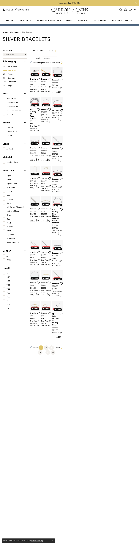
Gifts (69, 20)
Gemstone (8, 170)
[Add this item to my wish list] (63, 103)
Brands (6, 123)
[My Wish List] (130, 10)
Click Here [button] (77, 3)
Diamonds (25, 20)
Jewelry (5, 32)
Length (6, 268)
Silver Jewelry (15, 32)
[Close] (135, 3)
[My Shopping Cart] (135, 10)
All (97, 453)
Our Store (100, 20)
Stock (6, 144)
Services (83, 20)
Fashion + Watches (49, 20)
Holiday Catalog (123, 20)
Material (7, 157)
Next (132, 63)
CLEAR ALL (23, 50)
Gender (7, 251)
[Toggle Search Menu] (120, 10)
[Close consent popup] (53, 540)
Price (5, 93)
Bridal (9, 20)
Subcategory (9, 61)
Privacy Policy (37, 540)
